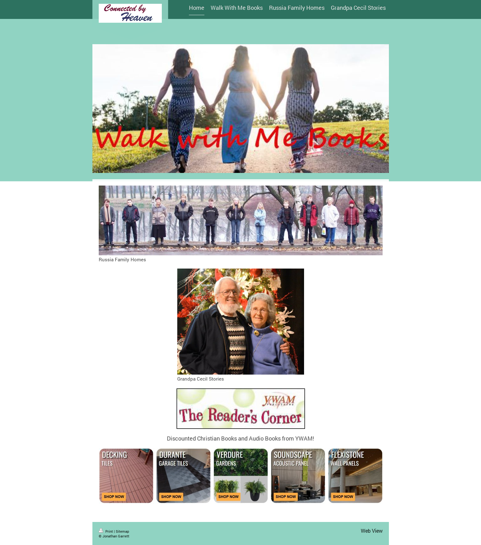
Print (106, 531)
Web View (372, 530)
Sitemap (122, 531)
